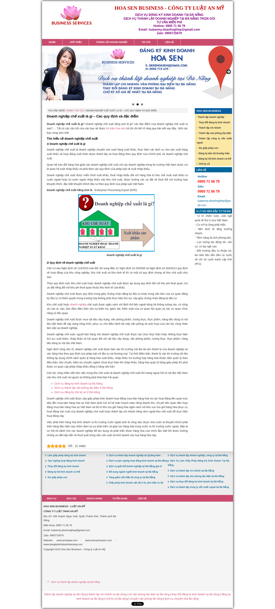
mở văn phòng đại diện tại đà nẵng (149, 594)
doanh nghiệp (78, 304)
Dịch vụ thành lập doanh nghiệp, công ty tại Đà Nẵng (199, 455)
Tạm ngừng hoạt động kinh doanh (66, 460)
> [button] (228, 72)
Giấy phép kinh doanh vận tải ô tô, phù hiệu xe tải (136, 482)
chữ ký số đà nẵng (117, 598)
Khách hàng (95, 498)
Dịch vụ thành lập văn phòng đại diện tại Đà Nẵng (197, 476)
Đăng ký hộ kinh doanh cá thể (215, 158)
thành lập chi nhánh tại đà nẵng (107, 594)
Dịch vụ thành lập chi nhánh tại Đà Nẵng (192, 470)
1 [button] (133, 104)
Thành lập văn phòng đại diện (215, 133)
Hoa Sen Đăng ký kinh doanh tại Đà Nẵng (72, 15)
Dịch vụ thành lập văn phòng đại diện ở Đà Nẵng (83, 387)
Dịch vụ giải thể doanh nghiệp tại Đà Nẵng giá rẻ (135, 466)
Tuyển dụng (120, 498)
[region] (137, 73)
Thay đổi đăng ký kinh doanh (214, 122)
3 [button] (142, 104)
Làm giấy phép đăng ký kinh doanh (67, 455)
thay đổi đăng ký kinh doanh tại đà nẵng (195, 594)
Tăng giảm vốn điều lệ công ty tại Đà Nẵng (132, 477)
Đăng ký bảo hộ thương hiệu (214, 153)
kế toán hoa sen (115, 128)
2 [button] (138, 104)
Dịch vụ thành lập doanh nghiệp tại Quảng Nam (135, 455)
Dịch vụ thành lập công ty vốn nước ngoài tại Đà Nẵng (199, 487)
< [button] (47, 72)
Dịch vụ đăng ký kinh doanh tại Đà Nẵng (78, 383)
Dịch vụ (51, 498)
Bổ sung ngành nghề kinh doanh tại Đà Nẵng (133, 472)
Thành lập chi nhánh (210, 127)
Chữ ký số (204, 164)
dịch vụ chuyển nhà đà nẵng (182, 598)
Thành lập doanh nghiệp (211, 117)
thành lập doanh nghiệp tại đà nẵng (65, 594)
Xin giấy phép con (208, 148)
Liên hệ (142, 498)
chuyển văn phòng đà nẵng (146, 598)
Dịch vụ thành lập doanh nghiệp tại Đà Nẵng (75, 582)
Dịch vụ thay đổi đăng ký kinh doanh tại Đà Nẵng (196, 481)
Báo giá (72, 498)
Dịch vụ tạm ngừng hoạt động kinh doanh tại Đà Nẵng (138, 460)
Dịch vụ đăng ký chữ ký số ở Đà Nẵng (77, 392)
